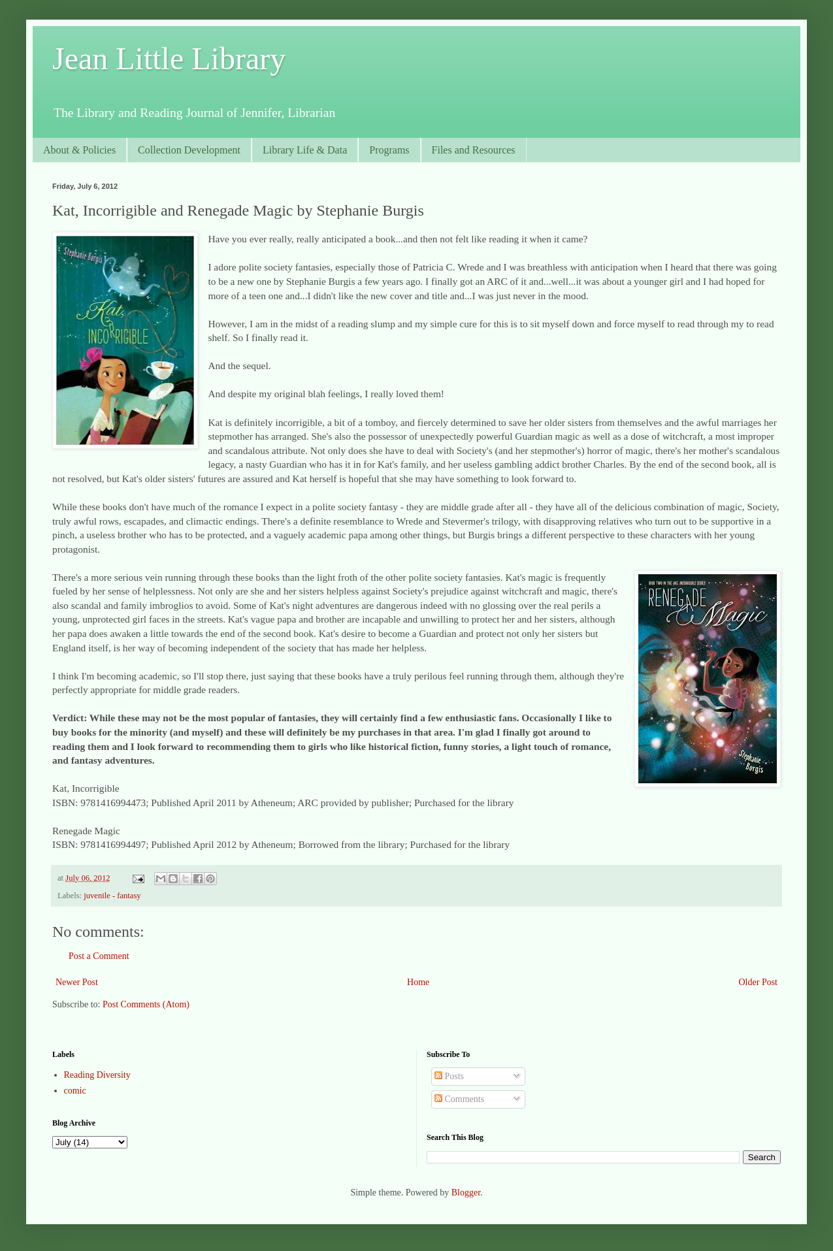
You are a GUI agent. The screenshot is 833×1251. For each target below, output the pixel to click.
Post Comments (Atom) (146, 1004)
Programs (389, 149)
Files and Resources (473, 149)
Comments (459, 1099)
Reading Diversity (97, 1075)
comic (75, 1091)
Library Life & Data (305, 149)
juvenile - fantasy (112, 895)
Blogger (465, 1192)
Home (418, 982)
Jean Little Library (169, 58)
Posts (449, 1076)
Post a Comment (99, 956)
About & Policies (79, 149)
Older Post (758, 982)
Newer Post (77, 982)
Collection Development (189, 149)
